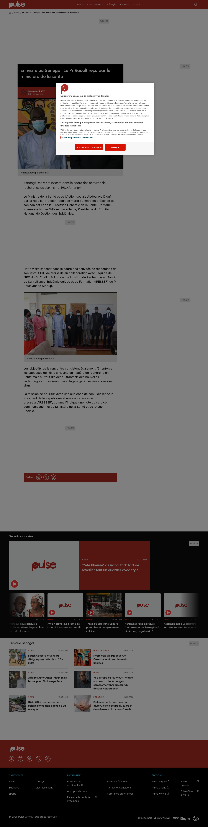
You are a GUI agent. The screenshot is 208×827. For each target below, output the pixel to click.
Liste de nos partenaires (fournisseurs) (77, 137)
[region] (105, 119)
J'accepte (115, 147)
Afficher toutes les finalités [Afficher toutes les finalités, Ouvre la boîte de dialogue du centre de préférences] (89, 147)
